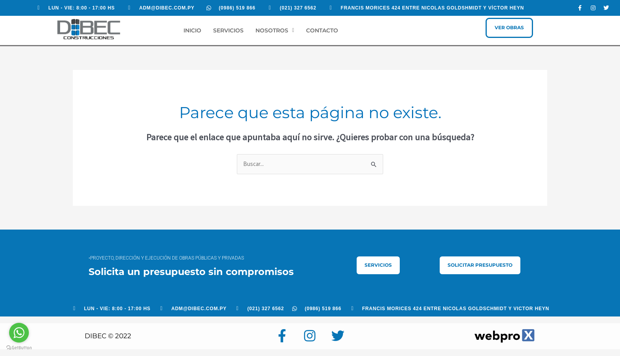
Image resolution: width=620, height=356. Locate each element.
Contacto (322, 30)
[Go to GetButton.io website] (19, 347)
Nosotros (274, 30)
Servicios (228, 30)
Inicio (192, 30)
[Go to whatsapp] (19, 333)
